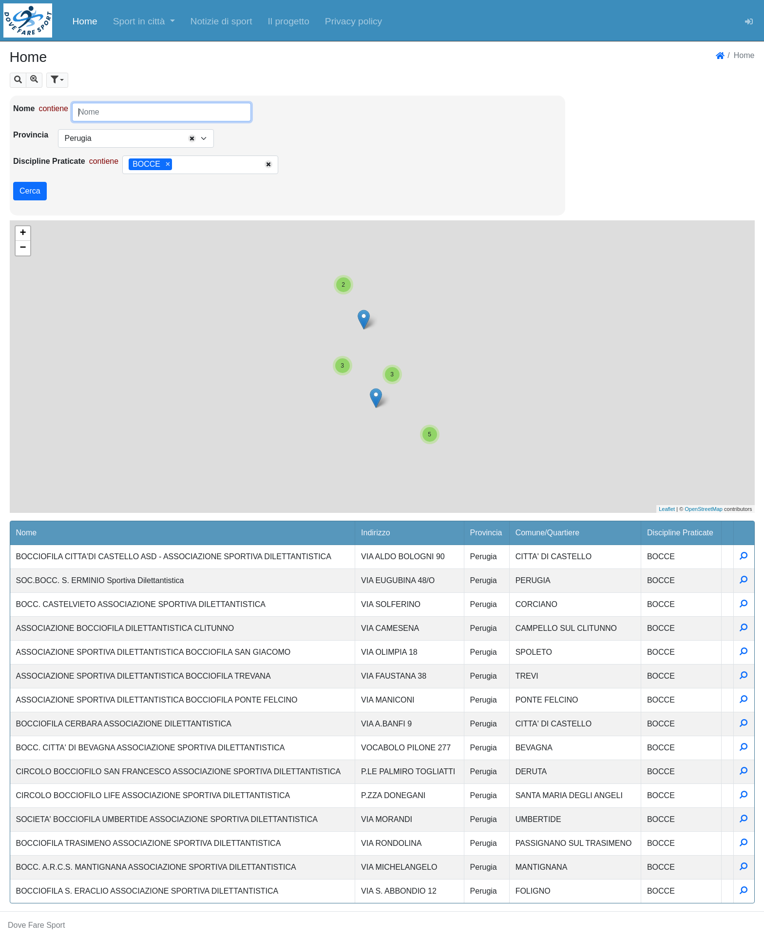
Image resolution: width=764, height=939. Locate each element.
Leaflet (667, 509)
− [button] (22, 248)
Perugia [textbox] (77, 138)
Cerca (29, 191)
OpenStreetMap (704, 509)
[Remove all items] (192, 138)
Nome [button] (26, 532)
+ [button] (22, 233)
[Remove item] (168, 164)
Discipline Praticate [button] (680, 532)
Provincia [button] (486, 532)
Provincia (30, 135)
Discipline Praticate (49, 161)
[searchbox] (178, 165)
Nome (24, 108)
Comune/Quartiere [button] (548, 532)
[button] (144, 20)
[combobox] (136, 138)
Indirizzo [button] (375, 532)
